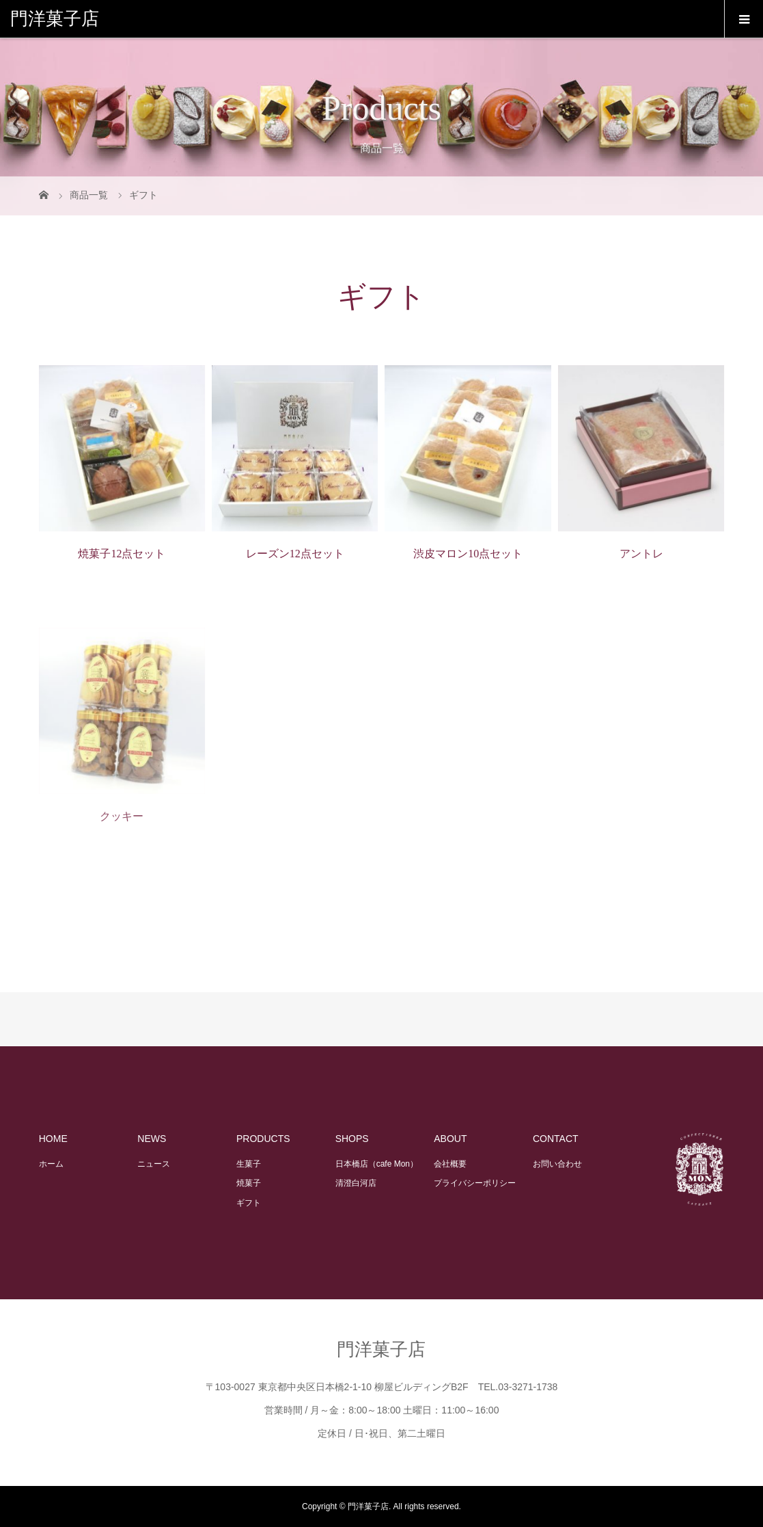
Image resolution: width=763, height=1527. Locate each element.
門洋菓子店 (54, 19)
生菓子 (248, 1164)
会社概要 (450, 1164)
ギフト (248, 1203)
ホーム (51, 1164)
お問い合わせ (557, 1164)
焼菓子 (248, 1183)
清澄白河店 (355, 1183)
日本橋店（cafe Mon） (376, 1164)
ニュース (153, 1164)
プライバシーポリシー (475, 1183)
